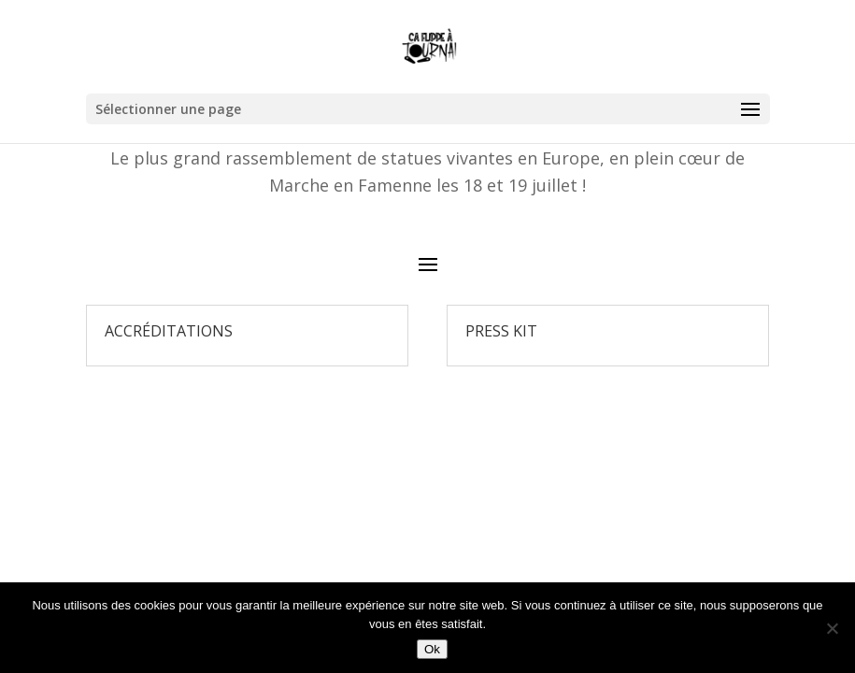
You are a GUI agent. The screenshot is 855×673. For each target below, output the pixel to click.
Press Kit (501, 331)
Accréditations (169, 331)
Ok (432, 649)
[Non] (831, 628)
